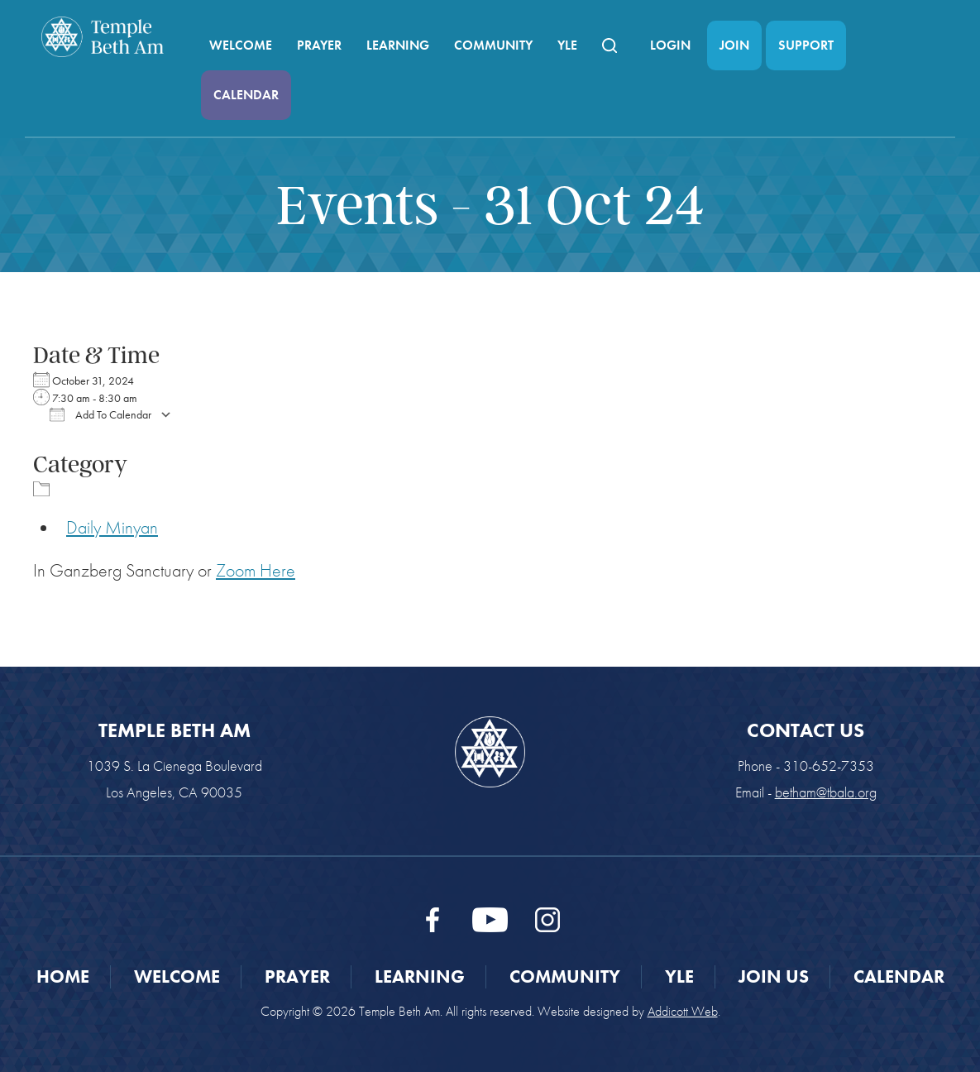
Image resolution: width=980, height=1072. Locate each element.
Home (62, 976)
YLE (567, 45)
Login (670, 45)
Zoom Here (255, 570)
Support (806, 45)
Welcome (240, 45)
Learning (397, 45)
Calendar (246, 94)
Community (493, 45)
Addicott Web (683, 1011)
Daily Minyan (112, 527)
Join (734, 45)
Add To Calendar (100, 414)
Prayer (319, 45)
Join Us (774, 976)
